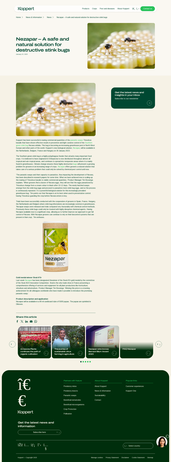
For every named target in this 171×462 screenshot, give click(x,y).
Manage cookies (97, 457)
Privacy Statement (112, 457)
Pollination (68, 414)
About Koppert (123, 9)
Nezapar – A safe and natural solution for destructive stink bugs (82, 17)
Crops (94, 9)
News (49, 17)
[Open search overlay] (133, 8)
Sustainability (100, 395)
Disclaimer (125, 457)
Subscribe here (46, 432)
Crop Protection (70, 409)
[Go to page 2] (83, 361)
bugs (75, 164)
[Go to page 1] (81, 361)
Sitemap (150, 457)
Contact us (147, 9)
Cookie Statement (138, 457)
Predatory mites (70, 386)
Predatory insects (71, 391)
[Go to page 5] (90, 361)
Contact (98, 400)
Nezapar (76, 148)
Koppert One (131, 391)
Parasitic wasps (70, 395)
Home (18, 17)
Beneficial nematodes (72, 400)
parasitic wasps (76, 140)
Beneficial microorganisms (74, 405)
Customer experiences (135, 386)
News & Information (34, 17)
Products (85, 9)
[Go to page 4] (87, 361)
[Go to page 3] (85, 361)
